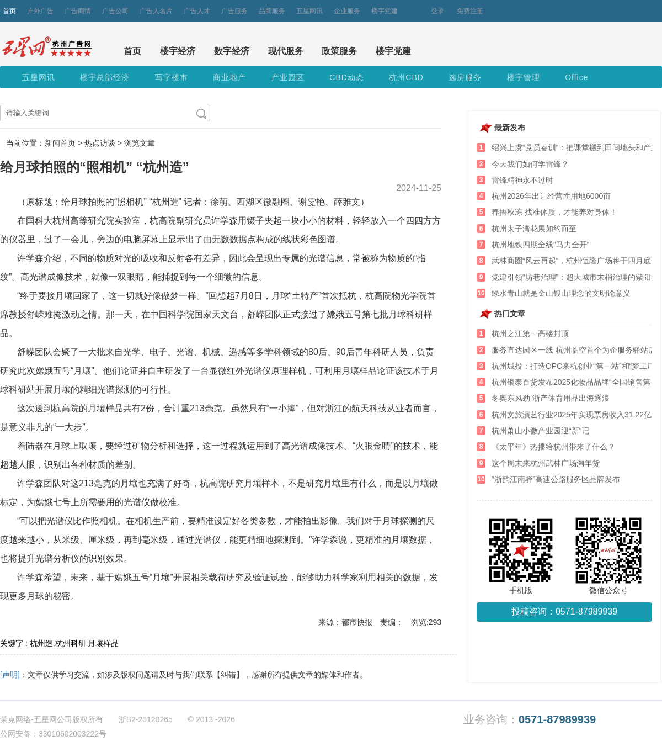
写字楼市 (171, 77)
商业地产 (229, 77)
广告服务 (234, 11)
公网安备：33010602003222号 (53, 733)
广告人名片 (156, 11)
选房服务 (465, 77)
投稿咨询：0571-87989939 (564, 611)
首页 (9, 11)
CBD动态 (346, 77)
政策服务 (339, 51)
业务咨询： (529, 719)
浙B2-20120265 (146, 719)
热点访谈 (99, 143)
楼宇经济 (177, 51)
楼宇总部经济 (105, 77)
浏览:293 (426, 622)
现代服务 (285, 51)
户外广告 (40, 11)
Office (576, 77)
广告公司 (115, 11)
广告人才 (197, 11)
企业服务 (347, 11)
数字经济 (231, 51)
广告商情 (78, 11)
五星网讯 (309, 11)
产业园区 (288, 77)
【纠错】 (228, 674)
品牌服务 (272, 11)
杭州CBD (406, 77)
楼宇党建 (384, 11)
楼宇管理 (523, 77)
